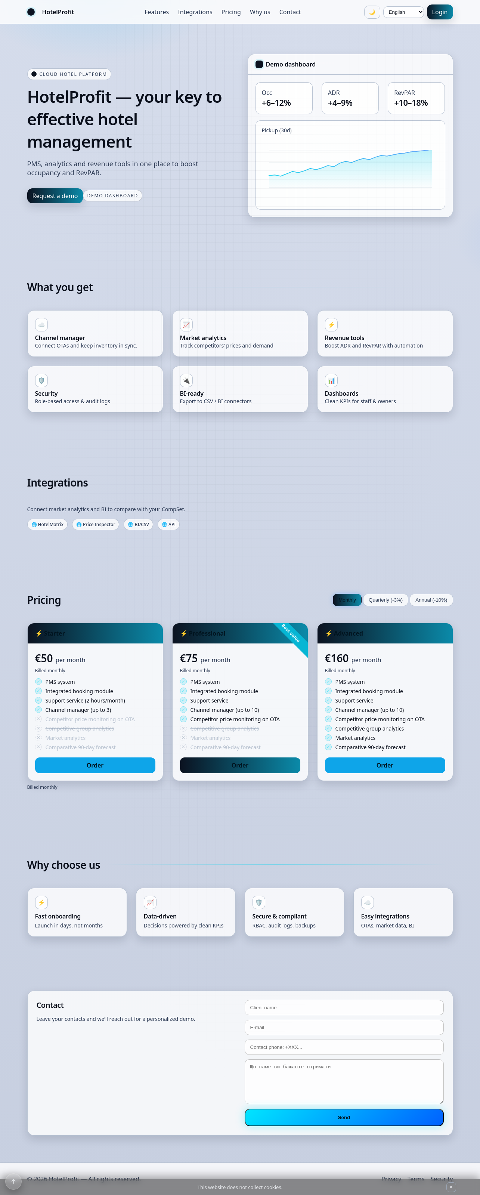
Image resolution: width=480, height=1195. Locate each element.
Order (95, 765)
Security (441, 1179)
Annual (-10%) (431, 600)
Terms (415, 1179)
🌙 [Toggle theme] (372, 12)
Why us (260, 12)
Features (157, 12)
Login (440, 12)
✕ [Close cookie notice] (451, 1187)
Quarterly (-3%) (386, 600)
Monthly (347, 600)
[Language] (403, 12)
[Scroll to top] (13, 1181)
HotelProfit (58, 12)
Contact (290, 12)
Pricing (231, 12)
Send (344, 1117)
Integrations (195, 12)
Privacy (391, 1179)
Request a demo (55, 196)
